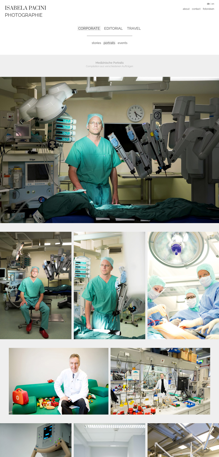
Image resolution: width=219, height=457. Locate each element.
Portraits (109, 43)
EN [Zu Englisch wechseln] (213, 4)
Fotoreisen (208, 8)
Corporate (89, 28)
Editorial (113, 28)
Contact (196, 8)
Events (122, 43)
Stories (96, 43)
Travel (134, 28)
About (186, 8)
